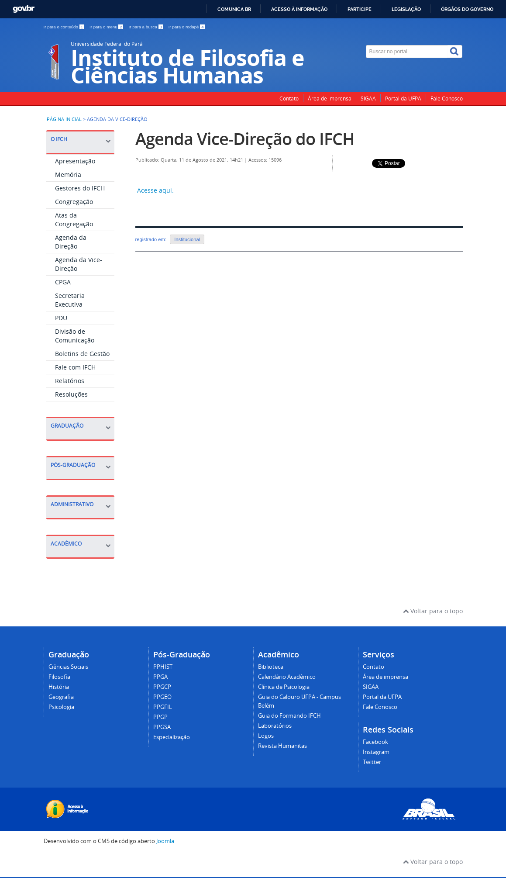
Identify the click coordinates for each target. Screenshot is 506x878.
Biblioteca (270, 667)
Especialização (171, 737)
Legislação (406, 9)
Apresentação (75, 161)
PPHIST (162, 667)
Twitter (372, 762)
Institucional (187, 239)
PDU (61, 318)
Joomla (165, 841)
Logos (266, 736)
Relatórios (69, 381)
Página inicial (64, 119)
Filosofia (59, 677)
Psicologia (61, 707)
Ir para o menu (106, 26)
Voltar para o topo (433, 611)
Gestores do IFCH (80, 188)
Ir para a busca (146, 26)
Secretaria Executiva (70, 299)
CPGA (63, 282)
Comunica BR (234, 9)
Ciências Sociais (68, 667)
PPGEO (162, 697)
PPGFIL (162, 707)
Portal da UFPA (403, 98)
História (58, 687)
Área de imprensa (329, 98)
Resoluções (71, 394)
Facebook (375, 742)
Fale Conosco (446, 98)
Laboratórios (275, 725)
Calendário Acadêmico (287, 677)
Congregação (74, 201)
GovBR (23, 9)
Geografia (61, 697)
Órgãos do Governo (467, 9)
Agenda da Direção (70, 241)
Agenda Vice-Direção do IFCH (245, 139)
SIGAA (368, 98)
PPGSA (162, 727)
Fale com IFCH (75, 367)
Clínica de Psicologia (284, 687)
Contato (289, 98)
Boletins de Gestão (82, 353)
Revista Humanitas (282, 746)
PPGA (160, 677)
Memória (68, 174)
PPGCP (162, 687)
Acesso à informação (299, 9)
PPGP (160, 717)
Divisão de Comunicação (74, 335)
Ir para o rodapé (187, 26)
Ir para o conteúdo (64, 26)
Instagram (376, 752)
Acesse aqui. (154, 190)
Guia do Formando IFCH (289, 715)
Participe (360, 9)
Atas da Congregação (74, 219)
